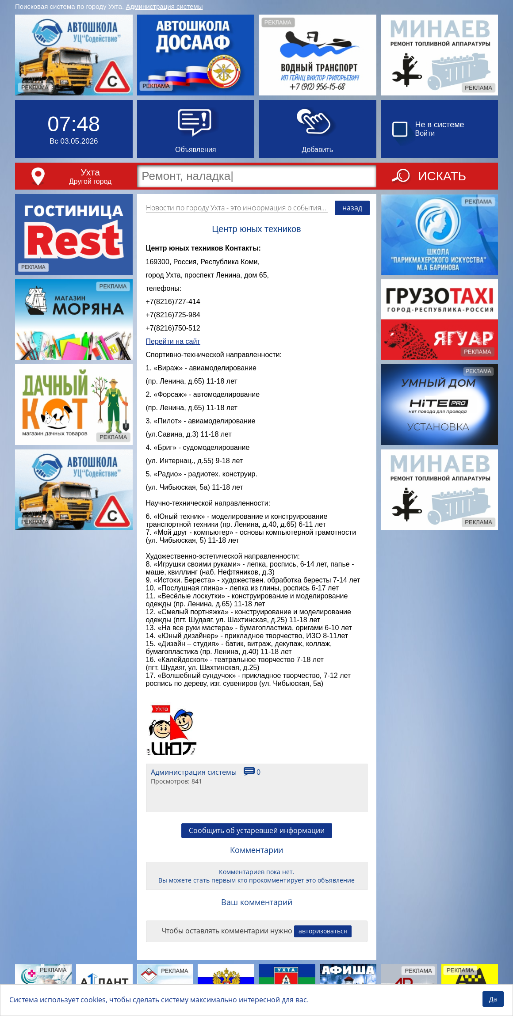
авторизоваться (323, 931)
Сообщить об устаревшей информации (257, 830)
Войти (425, 133)
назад (352, 208)
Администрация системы (164, 6)
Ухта (90, 172)
